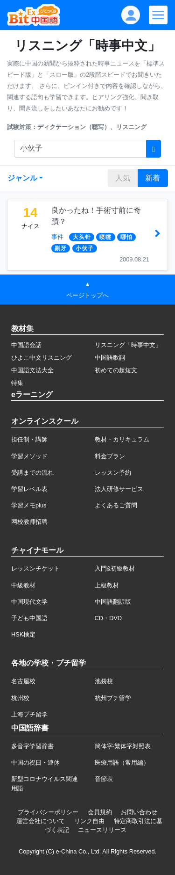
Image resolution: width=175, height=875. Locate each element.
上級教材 (107, 585)
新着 (152, 178)
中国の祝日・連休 (35, 762)
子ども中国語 (29, 618)
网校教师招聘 (29, 521)
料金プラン (110, 456)
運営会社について (40, 820)
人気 (122, 178)
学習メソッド (29, 456)
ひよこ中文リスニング (41, 357)
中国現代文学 (29, 601)
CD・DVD (108, 618)
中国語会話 (26, 344)
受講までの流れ (32, 472)
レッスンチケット (35, 568)
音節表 (104, 778)
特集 (17, 382)
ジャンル (22, 178)
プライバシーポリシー (48, 812)
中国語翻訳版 (113, 601)
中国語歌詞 (110, 357)
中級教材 (23, 585)
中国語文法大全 (32, 370)
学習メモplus (28, 505)
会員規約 (100, 812)
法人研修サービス (119, 488)
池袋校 (104, 681)
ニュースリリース (102, 829)
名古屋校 (23, 681)
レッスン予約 (113, 472)
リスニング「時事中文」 (128, 344)
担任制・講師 (29, 439)
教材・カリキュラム (122, 439)
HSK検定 (23, 634)
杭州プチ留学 (113, 697)
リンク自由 (89, 820)
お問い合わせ (139, 812)
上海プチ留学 (29, 714)
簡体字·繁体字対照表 (123, 746)
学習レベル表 (29, 488)
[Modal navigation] (158, 15)
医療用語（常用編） (122, 762)
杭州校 (20, 697)
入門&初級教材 (115, 568)
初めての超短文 (116, 370)
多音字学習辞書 (32, 746)
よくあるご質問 (116, 505)
